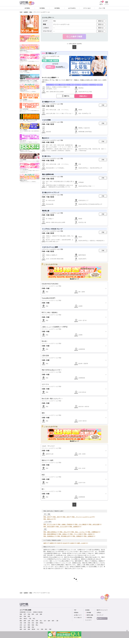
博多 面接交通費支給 (49, 534)
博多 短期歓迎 (88, 536)
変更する (100, 21)
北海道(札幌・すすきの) (25, 612)
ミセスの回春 (46, 120)
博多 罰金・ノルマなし (78, 532)
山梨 (29, 620)
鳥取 (29, 625)
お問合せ (99, 612)
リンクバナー (88, 620)
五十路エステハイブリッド (50, 192)
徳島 (21, 627)
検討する (66, 96)
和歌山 (41, 622)
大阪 (21, 622)
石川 (45, 620)
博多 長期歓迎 (77, 536)
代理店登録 (89, 617)
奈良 (33, 622)
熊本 (46, 629)
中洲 (58, 543)
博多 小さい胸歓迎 (80, 524)
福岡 (44, 543)
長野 (37, 620)
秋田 (33, 614)
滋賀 (37, 622)
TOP (21, 12)
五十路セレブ (51, 53)
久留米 (72, 543)
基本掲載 (89, 612)
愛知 (21, 620)
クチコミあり (87, 8)
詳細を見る (83, 96)
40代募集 (27, 8)
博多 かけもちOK (61, 526)
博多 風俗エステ (48, 519)
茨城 (25, 616)
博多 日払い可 (64, 532)
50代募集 (42, 8)
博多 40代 (46, 517)
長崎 (29, 629)
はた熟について (78, 615)
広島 (21, 625)
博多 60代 (66, 517)
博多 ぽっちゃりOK (49, 524)
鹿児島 (33, 629)
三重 (57, 620)
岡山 (37, 625)
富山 (41, 620)
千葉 (30, 618)
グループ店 (102, 8)
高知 (33, 627)
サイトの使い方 (78, 617)
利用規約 (76, 612)
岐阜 (53, 620)
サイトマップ (100, 615)
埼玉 (34, 618)
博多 (30, 12)
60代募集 (57, 8)
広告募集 (87, 610)
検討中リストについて (102, 610)
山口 (25, 625)
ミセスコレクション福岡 (50, 247)
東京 (21, 618)
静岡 (25, 620)
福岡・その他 (81, 543)
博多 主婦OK (88, 534)
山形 (37, 614)
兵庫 (25, 622)
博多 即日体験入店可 (63, 536)
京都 (29, 622)
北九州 (65, 543)
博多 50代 (56, 517)
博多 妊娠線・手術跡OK (65, 524)
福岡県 (26, 12)
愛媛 (29, 627)
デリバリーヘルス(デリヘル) (51, 56)
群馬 (29, 616)
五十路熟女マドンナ (48, 102)
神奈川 (25, 618)
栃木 (21, 616)
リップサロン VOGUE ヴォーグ (52, 229)
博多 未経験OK (74, 526)
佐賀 (25, 629)
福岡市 (52, 543)
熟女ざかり (45, 138)
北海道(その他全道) (37, 612)
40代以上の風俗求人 (75, 566)
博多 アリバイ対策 (75, 534)
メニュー (106, 3)
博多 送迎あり (63, 534)
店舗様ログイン (102, 618)
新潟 (33, 620)
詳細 (103, 105)
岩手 (25, 614)
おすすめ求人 (72, 8)
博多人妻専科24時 (48, 174)
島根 (33, 625)
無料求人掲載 (90, 615)
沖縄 (50, 629)
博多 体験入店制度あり (50, 532)
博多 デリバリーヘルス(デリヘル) (82, 517)
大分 (38, 629)
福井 (49, 620)
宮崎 (42, 629)
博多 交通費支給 (93, 532)
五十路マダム (46, 156)
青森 (21, 614)
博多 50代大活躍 (48, 526)
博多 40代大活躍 (94, 524)
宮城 (29, 614)
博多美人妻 (45, 210)
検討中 (102, 3)
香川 (25, 627)
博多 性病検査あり (49, 536)
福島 (41, 614)
